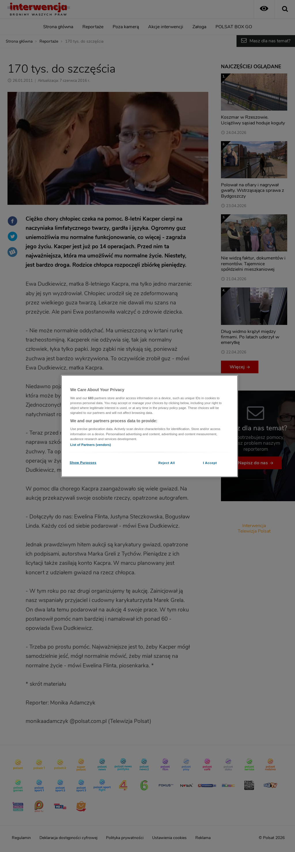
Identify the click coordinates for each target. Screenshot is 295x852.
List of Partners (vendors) (90, 444)
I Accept (210, 462)
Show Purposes (83, 462)
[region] (149, 426)
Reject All (166, 462)
